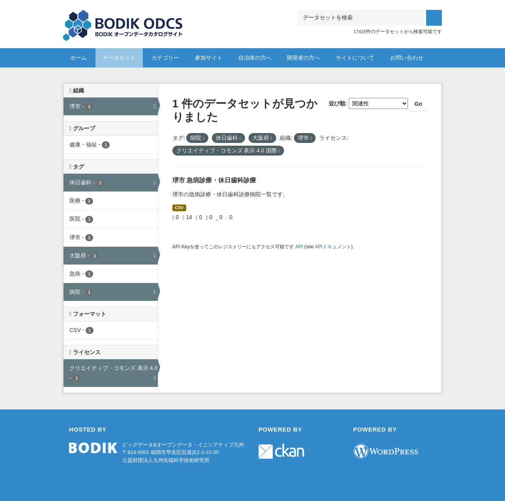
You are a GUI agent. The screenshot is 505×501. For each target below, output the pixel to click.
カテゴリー (165, 57)
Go (418, 104)
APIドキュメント (333, 247)
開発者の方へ (303, 57)
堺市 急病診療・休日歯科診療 (214, 180)
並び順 (337, 103)
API (299, 247)
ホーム (78, 57)
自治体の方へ (254, 57)
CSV (179, 207)
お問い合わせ (406, 57)
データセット (119, 57)
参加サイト (209, 57)
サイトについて (355, 57)
